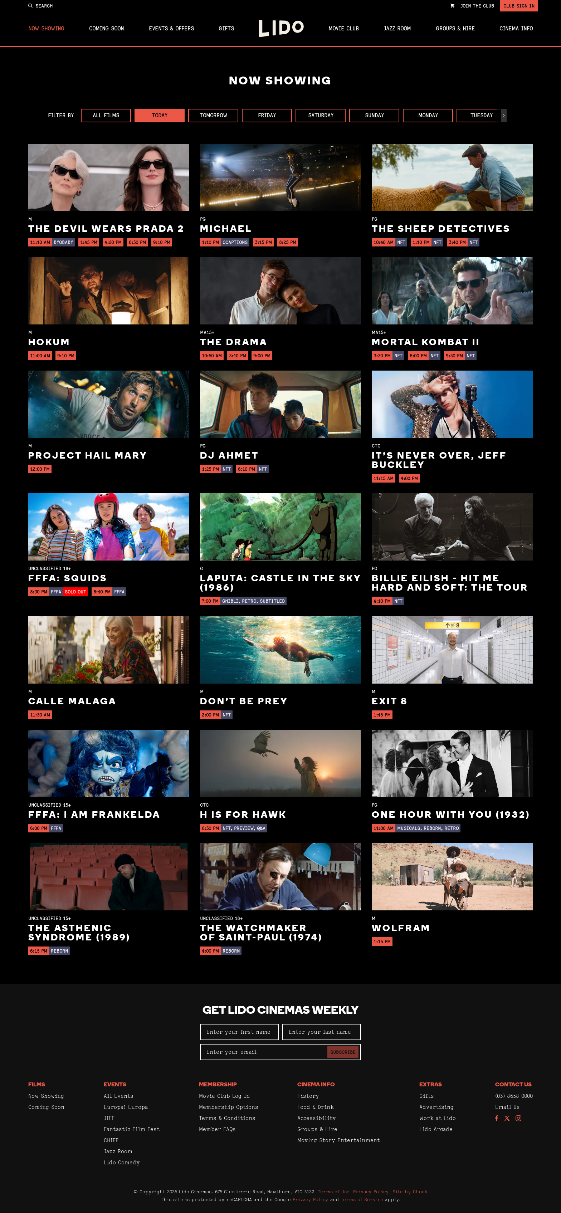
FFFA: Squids (67, 579)
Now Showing (46, 28)
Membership (218, 1085)
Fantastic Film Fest (132, 1129)
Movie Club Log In (224, 1095)
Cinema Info (516, 28)
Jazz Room (397, 28)
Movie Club (343, 28)
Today (159, 115)
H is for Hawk (243, 815)
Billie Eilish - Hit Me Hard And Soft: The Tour (450, 583)
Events (115, 1085)
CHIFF (111, 1140)
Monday (428, 115)
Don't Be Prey (244, 702)
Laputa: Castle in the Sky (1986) (280, 583)
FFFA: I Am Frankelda (94, 815)
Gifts (226, 28)
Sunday (374, 115)
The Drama (234, 343)
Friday (267, 115)
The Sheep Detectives (441, 229)
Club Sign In (519, 6)
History (308, 1095)
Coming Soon (106, 28)
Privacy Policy (371, 1191)
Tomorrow (213, 115)
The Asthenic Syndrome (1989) (79, 933)
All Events (118, 1095)
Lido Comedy (122, 1162)
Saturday (320, 115)
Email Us (507, 1107)
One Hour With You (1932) (451, 815)
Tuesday (481, 115)
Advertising (436, 1107)
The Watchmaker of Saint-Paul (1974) (261, 933)
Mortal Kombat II (426, 343)
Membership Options (228, 1107)
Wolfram (401, 929)
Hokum (49, 343)
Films (36, 1085)
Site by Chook (410, 1191)
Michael (226, 229)
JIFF (109, 1118)
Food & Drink (315, 1107)
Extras (430, 1085)
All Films (106, 115)
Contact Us (513, 1085)
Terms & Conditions (227, 1118)
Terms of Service (362, 1199)
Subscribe (343, 1052)
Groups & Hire (455, 28)
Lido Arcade (436, 1129)
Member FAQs (217, 1129)
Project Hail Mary (87, 456)
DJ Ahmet (229, 456)
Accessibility (316, 1118)
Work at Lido (437, 1118)
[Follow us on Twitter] (507, 1118)
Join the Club (477, 6)
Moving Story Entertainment (338, 1140)
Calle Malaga (72, 702)
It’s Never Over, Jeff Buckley (439, 460)
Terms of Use (334, 1191)
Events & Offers (171, 28)
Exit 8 (390, 702)
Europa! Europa (126, 1107)
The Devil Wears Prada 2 (106, 229)
